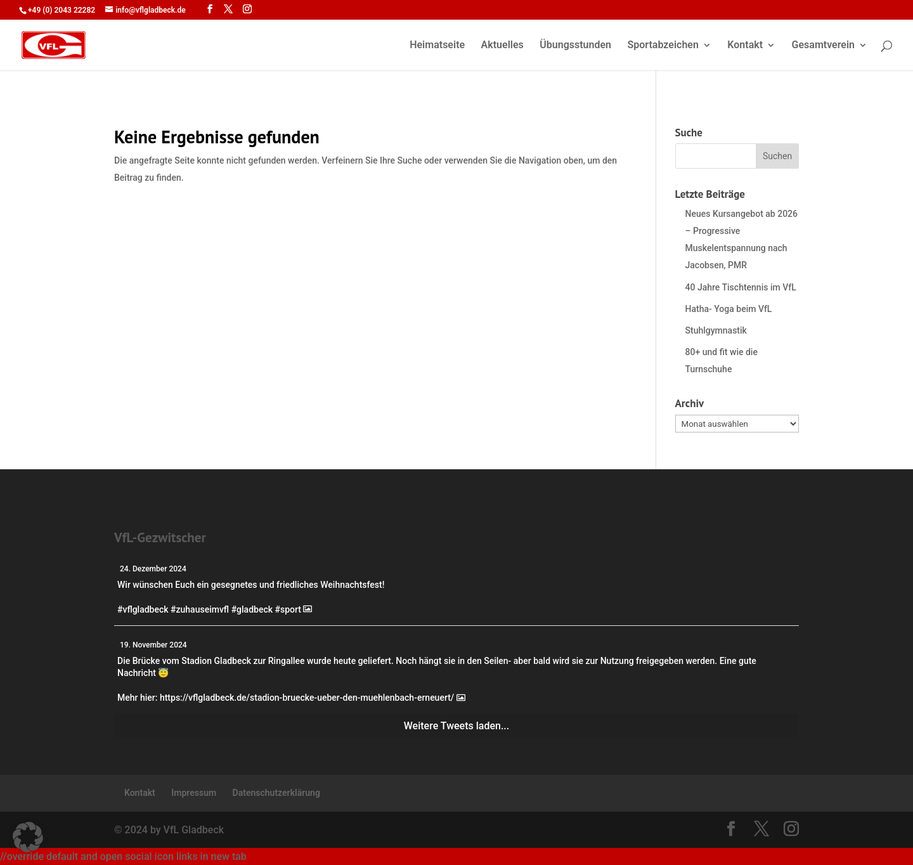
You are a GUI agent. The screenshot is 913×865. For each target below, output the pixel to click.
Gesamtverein (823, 46)
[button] (28, 837)
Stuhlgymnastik (716, 330)
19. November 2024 (153, 645)
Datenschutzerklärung (276, 793)
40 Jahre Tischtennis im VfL (740, 287)
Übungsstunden (575, 46)
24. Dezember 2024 (153, 568)
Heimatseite (437, 46)
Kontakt (745, 46)
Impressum (193, 793)
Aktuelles (502, 46)
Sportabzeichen (662, 46)
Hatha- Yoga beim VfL (728, 309)
